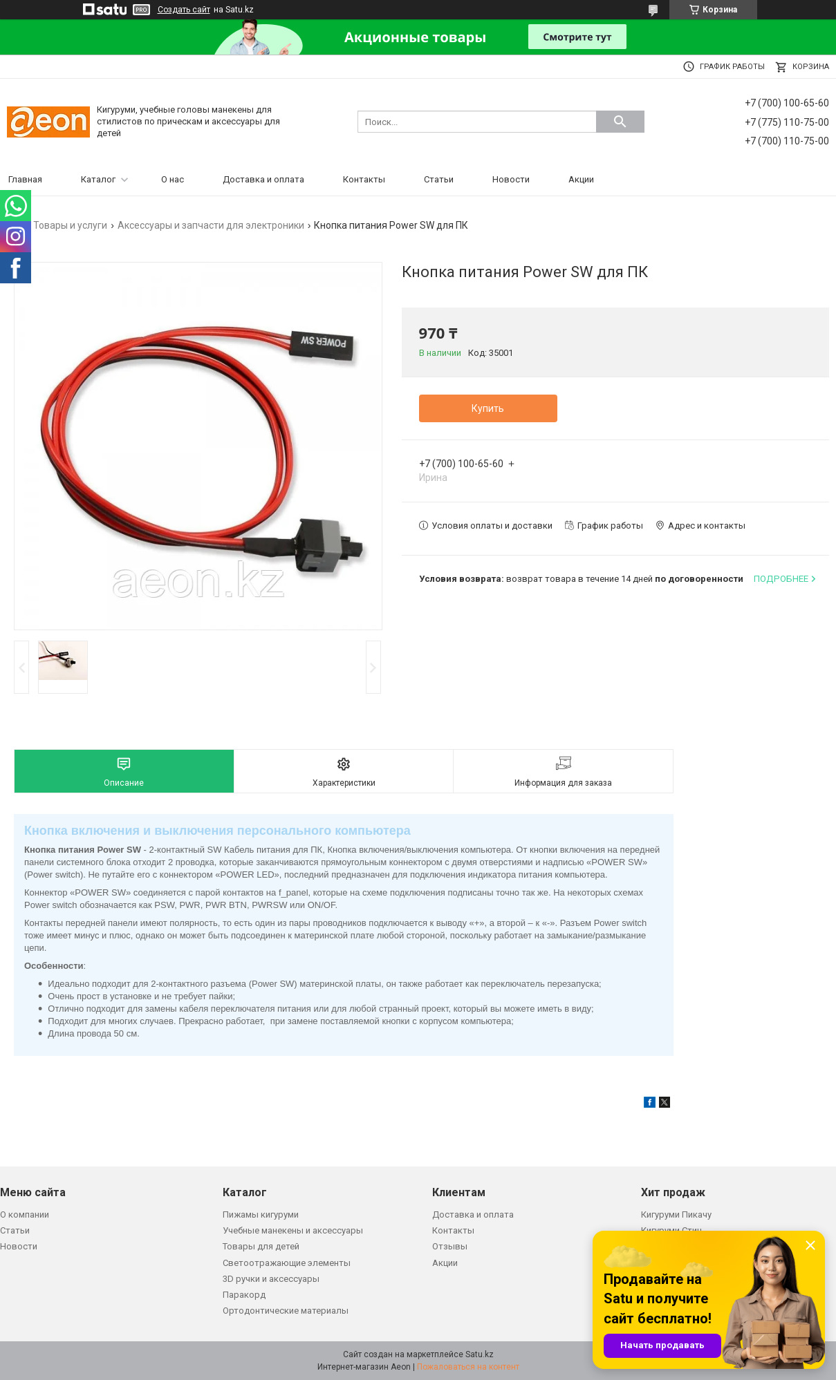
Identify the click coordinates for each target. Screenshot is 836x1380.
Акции (581, 179)
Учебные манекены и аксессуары (293, 1230)
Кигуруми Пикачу (676, 1214)
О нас (172, 179)
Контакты (364, 179)
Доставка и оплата (263, 179)
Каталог (98, 179)
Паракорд (244, 1294)
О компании (24, 1214)
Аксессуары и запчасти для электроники (211, 225)
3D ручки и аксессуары (271, 1279)
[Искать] (620, 122)
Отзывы (449, 1246)
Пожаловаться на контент (468, 1367)
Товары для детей (261, 1246)
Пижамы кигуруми (261, 1214)
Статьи (439, 179)
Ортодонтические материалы (286, 1310)
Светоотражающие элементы (287, 1263)
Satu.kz (479, 1354)
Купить (488, 408)
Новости (511, 179)
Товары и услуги (70, 225)
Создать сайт (184, 10)
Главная (25, 179)
